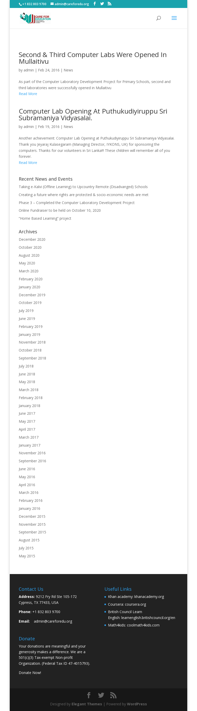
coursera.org (135, 604)
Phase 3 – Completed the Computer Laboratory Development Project (77, 202)
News (68, 70)
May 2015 (27, 555)
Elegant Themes (87, 703)
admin (29, 70)
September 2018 (32, 358)
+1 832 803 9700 (46, 611)
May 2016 (27, 476)
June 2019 (27, 318)
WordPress (137, 703)
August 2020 (29, 255)
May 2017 (27, 421)
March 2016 (28, 492)
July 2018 (26, 366)
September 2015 (32, 532)
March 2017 (28, 437)
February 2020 (31, 278)
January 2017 (29, 445)
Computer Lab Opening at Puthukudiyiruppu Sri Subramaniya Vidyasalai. (93, 114)
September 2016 (32, 460)
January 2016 (29, 508)
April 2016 (27, 484)
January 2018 (29, 405)
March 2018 (28, 389)
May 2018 (27, 381)
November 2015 (32, 524)
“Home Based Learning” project (45, 218)
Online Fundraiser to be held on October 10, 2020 (60, 210)
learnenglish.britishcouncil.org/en (148, 617)
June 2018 (27, 374)
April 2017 (27, 429)
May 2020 (27, 263)
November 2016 (32, 452)
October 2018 (30, 350)
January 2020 (29, 286)
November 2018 (32, 342)
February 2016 (31, 500)
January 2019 (29, 334)
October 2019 (30, 302)
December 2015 (32, 516)
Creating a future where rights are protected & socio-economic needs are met (84, 194)
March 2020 (28, 271)
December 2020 (32, 239)
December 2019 (32, 294)
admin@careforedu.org (53, 621)
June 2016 (27, 468)
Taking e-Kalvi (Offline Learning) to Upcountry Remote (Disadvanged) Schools (83, 186)
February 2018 (31, 397)
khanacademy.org (149, 596)
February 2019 (31, 326)
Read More (28, 93)
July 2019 (26, 310)
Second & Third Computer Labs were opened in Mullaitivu (93, 58)
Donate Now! (30, 672)
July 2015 (26, 548)
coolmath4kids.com (143, 625)
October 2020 (30, 247)
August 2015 (29, 540)
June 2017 (27, 413)
